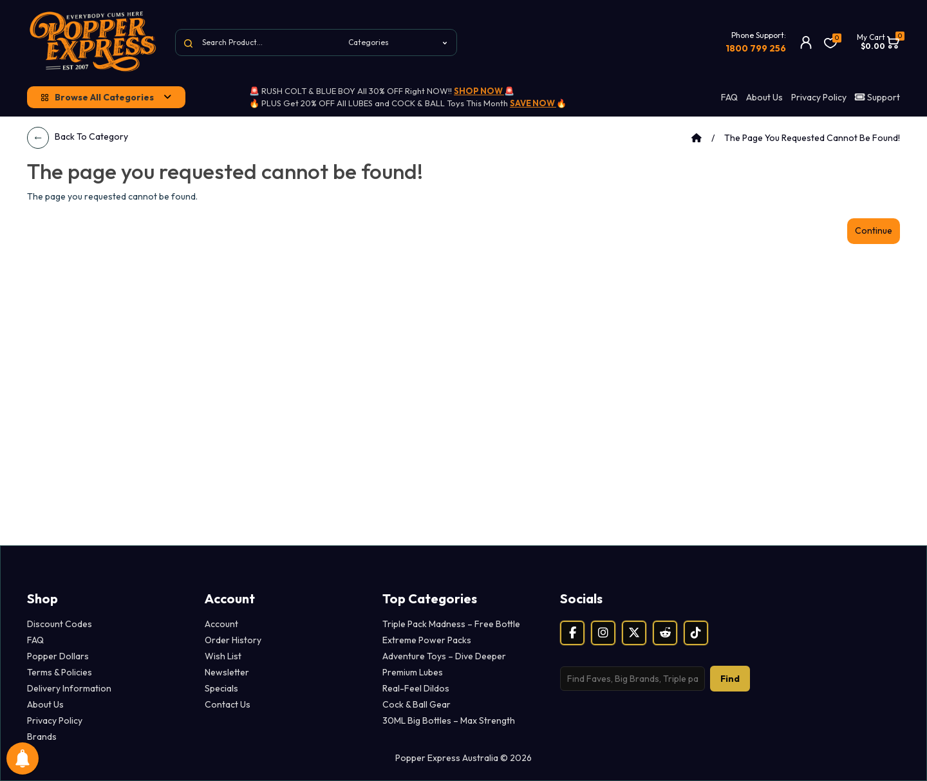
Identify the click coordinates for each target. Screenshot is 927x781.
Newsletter (227, 672)
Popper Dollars (58, 656)
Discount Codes (59, 624)
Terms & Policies (59, 672)
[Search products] (632, 678)
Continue (873, 230)
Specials (221, 688)
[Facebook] (572, 633)
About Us (764, 97)
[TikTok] (696, 633)
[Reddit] (665, 633)
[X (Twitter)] (634, 633)
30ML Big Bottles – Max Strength (448, 720)
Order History (233, 640)
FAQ (729, 97)
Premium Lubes (412, 672)
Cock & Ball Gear (416, 704)
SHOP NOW (479, 91)
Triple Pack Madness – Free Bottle (451, 624)
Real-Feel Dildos (415, 688)
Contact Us (227, 704)
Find (730, 678)
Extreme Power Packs (426, 640)
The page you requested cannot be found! (812, 138)
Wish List (223, 656)
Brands (42, 736)
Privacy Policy (819, 97)
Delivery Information (69, 688)
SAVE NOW (533, 103)
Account (221, 624)
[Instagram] (603, 633)
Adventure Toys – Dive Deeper (444, 656)
